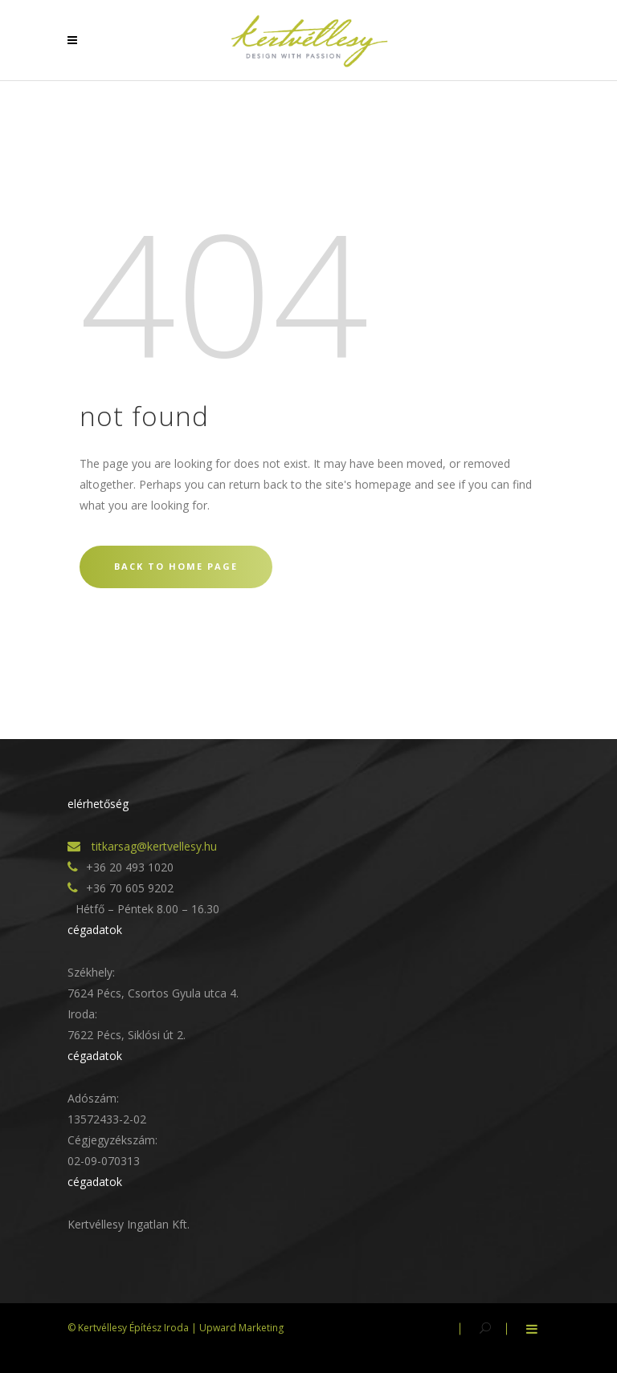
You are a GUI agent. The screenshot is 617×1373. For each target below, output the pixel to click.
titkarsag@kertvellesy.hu (152, 846)
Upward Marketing (241, 1327)
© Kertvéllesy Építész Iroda (128, 1327)
